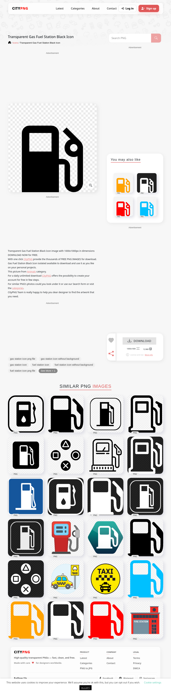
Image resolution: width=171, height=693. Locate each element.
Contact (110, 663)
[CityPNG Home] (20, 8)
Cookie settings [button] (152, 682)
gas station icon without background (60, 359)
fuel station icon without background (74, 364)
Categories (77, 8)
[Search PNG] (130, 38)
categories (18, 288)
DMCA (136, 668)
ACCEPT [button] (85, 687)
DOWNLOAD (139, 341)
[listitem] (106, 678)
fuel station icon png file (22, 370)
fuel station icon (40, 364)
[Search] (156, 38)
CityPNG (28, 259)
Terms (136, 658)
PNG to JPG (86, 668)
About (96, 8)
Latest (60, 8)
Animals (31, 271)
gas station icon (18, 364)
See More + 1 (48, 370)
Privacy (137, 663)
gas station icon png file (22, 359)
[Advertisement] (52, 78)
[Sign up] (148, 8)
